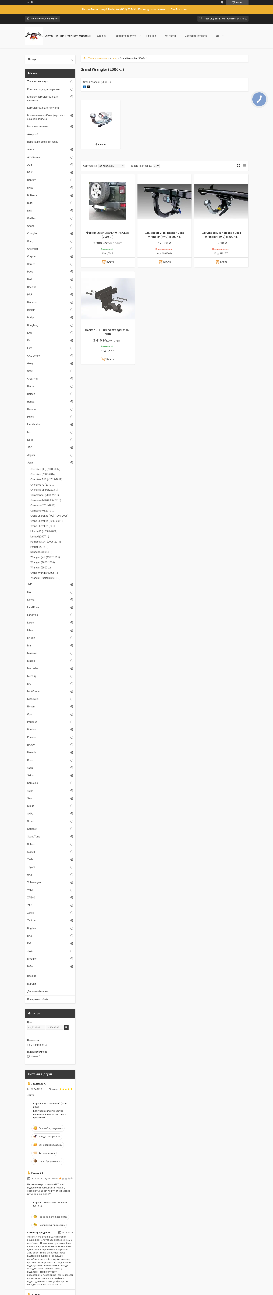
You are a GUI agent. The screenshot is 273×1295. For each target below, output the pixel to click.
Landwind (32, 615)
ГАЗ (29, 943)
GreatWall (32, 378)
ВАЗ (29, 935)
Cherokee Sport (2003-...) (44, 489)
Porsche (31, 737)
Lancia (30, 599)
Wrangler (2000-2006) (42, 562)
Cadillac (31, 218)
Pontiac (31, 729)
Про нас (151, 35)
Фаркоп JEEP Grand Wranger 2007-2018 (107, 332)
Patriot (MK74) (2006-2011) (45, 541)
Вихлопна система (37, 126)
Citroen (31, 264)
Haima (30, 386)
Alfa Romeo (34, 157)
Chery (30, 241)
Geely (30, 363)
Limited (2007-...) (39, 536)
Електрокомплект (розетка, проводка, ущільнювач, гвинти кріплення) (49, 1114)
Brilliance (32, 195)
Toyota (31, 867)
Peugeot (32, 722)
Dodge (30, 317)
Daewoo (31, 287)
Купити (110, 262)
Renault (31, 752)
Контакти (170, 35)
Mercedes (32, 668)
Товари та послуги (125, 35)
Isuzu (30, 432)
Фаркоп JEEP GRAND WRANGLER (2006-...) (107, 234)
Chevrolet (32, 248)
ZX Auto (31, 920)
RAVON (31, 744)
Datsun (31, 309)
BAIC (30, 172)
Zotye (30, 912)
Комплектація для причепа (43, 107)
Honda (30, 401)
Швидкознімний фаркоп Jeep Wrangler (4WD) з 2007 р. (164, 234)
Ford (29, 348)
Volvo (30, 890)
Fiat (29, 340)
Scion (30, 790)
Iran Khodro (33, 424)
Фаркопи (100, 144)
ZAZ (29, 905)
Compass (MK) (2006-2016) (45, 500)
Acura (30, 149)
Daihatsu (32, 302)
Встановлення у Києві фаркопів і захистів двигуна (46, 117)
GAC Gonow (33, 355)
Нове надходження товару (42, 141)
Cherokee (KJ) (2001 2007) (45, 469)
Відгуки (31, 983)
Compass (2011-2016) (42, 505)
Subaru (31, 844)
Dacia (30, 271)
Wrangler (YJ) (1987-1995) (45, 557)
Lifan (30, 630)
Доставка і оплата (196, 35)
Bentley (31, 180)
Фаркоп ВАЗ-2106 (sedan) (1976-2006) (50, 1105)
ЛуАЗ (30, 951)
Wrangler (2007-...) (40, 567)
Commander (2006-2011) (44, 495)
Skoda (30, 806)
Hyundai (31, 409)
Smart (30, 821)
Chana (30, 225)
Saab (30, 767)
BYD (29, 210)
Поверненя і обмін (37, 999)
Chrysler (31, 256)
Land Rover (33, 607)
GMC (30, 371)
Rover (30, 760)
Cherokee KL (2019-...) (42, 484)
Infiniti (30, 416)
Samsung (32, 783)
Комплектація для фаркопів (43, 89)
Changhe (32, 233)
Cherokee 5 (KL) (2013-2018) (46, 479)
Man (29, 645)
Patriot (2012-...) (39, 547)
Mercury (31, 676)
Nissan (31, 706)
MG (29, 683)
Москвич (32, 958)
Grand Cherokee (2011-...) (44, 526)
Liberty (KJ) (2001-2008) (43, 531)
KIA (29, 592)
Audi (29, 164)
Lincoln (31, 637)
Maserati (32, 653)
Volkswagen (34, 882)
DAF (29, 294)
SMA (30, 813)
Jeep (114, 58)
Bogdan (31, 928)
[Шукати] (71, 59)
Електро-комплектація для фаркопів (42, 98)
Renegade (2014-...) (41, 552)
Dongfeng (32, 325)
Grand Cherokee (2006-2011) (46, 521)
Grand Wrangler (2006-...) (44, 572)
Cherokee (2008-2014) (42, 474)
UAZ (29, 874)
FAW (29, 332)
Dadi (29, 279)
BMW (30, 187)
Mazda (31, 660)
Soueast (32, 828)
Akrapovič (32, 134)
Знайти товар (179, 9)
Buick (30, 203)
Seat (30, 798)
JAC (29, 447)
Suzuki (31, 851)
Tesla (30, 859)
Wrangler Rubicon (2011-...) (45, 578)
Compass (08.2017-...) (42, 510)
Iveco (30, 439)
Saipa (30, 775)
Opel (29, 714)
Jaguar (31, 455)
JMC (29, 584)
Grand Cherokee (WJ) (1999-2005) (49, 515)
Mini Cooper (33, 691)
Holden (31, 394)
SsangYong (33, 836)
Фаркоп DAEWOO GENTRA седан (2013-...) (50, 1204)
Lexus (30, 622)
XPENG (31, 897)
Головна (100, 35)
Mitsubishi (32, 699)
